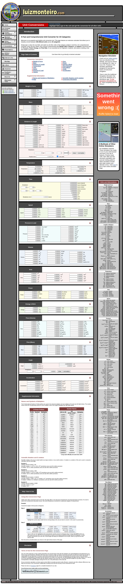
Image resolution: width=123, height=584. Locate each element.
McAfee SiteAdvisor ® (9, 92)
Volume (35, 72)
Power (65, 63)
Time (34, 67)
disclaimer (33, 565)
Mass (34, 63)
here (114, 165)
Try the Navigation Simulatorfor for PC (107, 80)
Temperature (37, 66)
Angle (64, 69)
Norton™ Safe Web (9, 90)
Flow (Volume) (67, 66)
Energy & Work (67, 64)
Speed (35, 69)
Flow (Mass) (66, 67)
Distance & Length (39, 64)
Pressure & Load (38, 70)
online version (113, 58)
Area (64, 61)
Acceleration (67, 70)
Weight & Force (38, 61)
